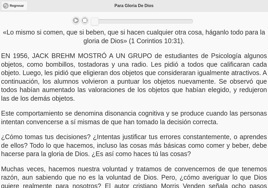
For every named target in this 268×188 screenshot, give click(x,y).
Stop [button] (85, 20)
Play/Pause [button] (76, 20)
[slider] (95, 21)
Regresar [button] (17, 6)
